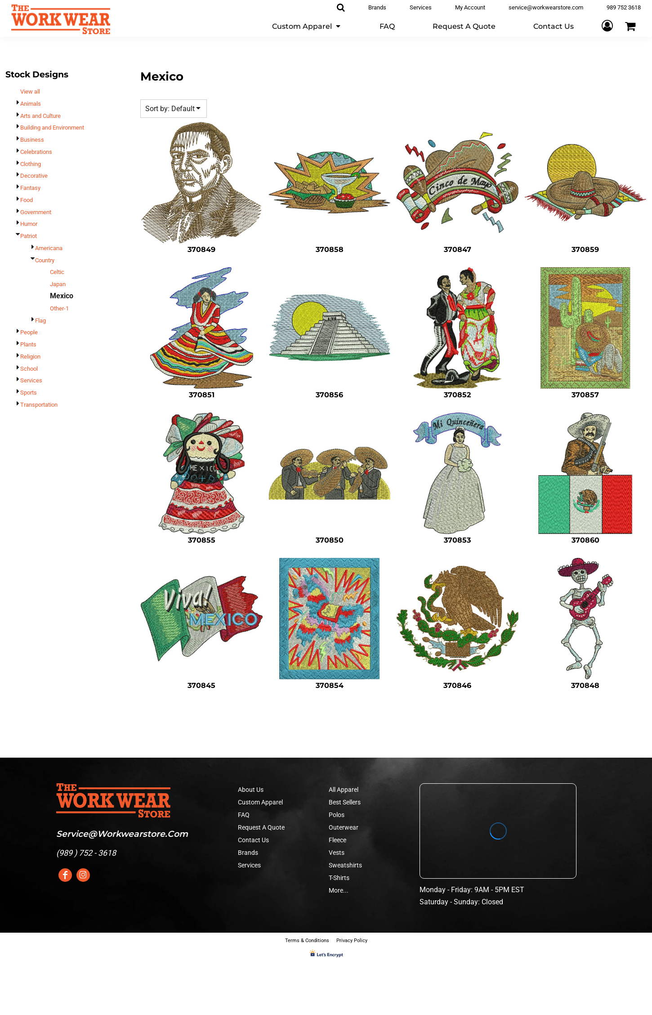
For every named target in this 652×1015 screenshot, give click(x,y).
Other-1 (59, 308)
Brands (248, 852)
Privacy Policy (351, 940)
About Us (250, 789)
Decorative (34, 175)
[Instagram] (83, 875)
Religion (30, 356)
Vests (336, 852)
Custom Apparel (260, 802)
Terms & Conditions (307, 940)
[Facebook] (65, 875)
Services (31, 380)
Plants (28, 344)
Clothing (30, 164)
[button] (307, 25)
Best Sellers (345, 802)
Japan (58, 284)
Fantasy (30, 187)
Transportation (39, 404)
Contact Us (253, 840)
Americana (49, 248)
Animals (30, 103)
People (29, 332)
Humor (28, 223)
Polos (336, 814)
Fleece (337, 840)
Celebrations (36, 151)
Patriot (28, 236)
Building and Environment (52, 127)
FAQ (244, 814)
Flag (40, 320)
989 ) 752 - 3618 (87, 853)
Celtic (57, 272)
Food (26, 200)
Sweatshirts (345, 865)
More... (338, 890)
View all (30, 91)
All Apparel (343, 789)
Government (35, 212)
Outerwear (343, 827)
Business (32, 139)
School (29, 368)
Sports (28, 392)
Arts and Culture (40, 115)
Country (44, 260)
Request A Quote (261, 827)
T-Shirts (339, 877)
